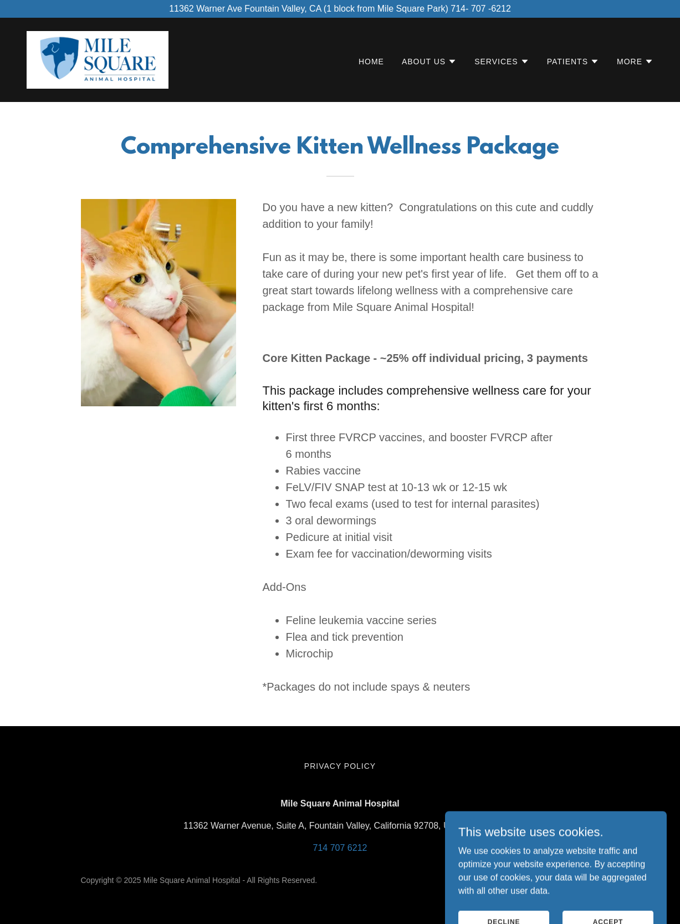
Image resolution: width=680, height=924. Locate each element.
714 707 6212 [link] (340, 847)
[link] (97, 59)
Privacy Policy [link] (340, 766)
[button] (429, 61)
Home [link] (371, 61)
